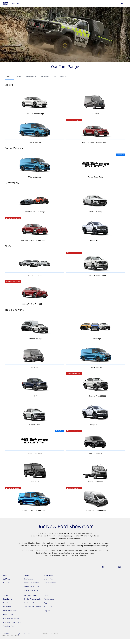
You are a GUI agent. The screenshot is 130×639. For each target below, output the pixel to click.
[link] (12, 575)
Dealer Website (7, 635)
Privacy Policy (19, 634)
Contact (67, 553)
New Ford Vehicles (85, 533)
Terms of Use (27, 634)
